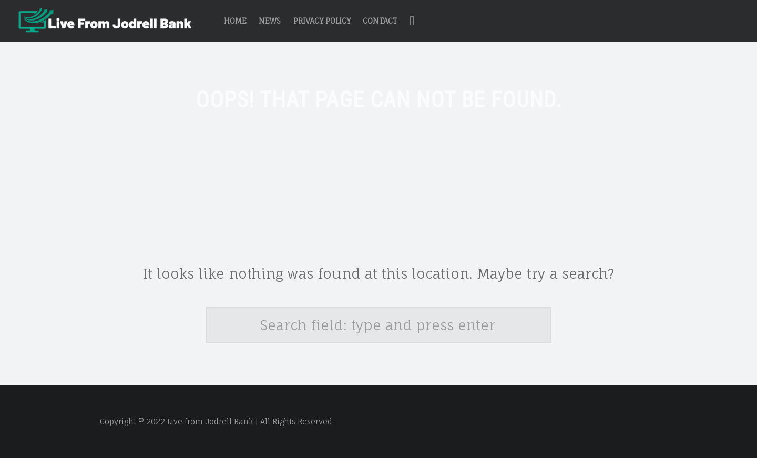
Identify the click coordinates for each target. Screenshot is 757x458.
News (270, 20)
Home (235, 20)
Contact (380, 20)
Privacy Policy (322, 20)
